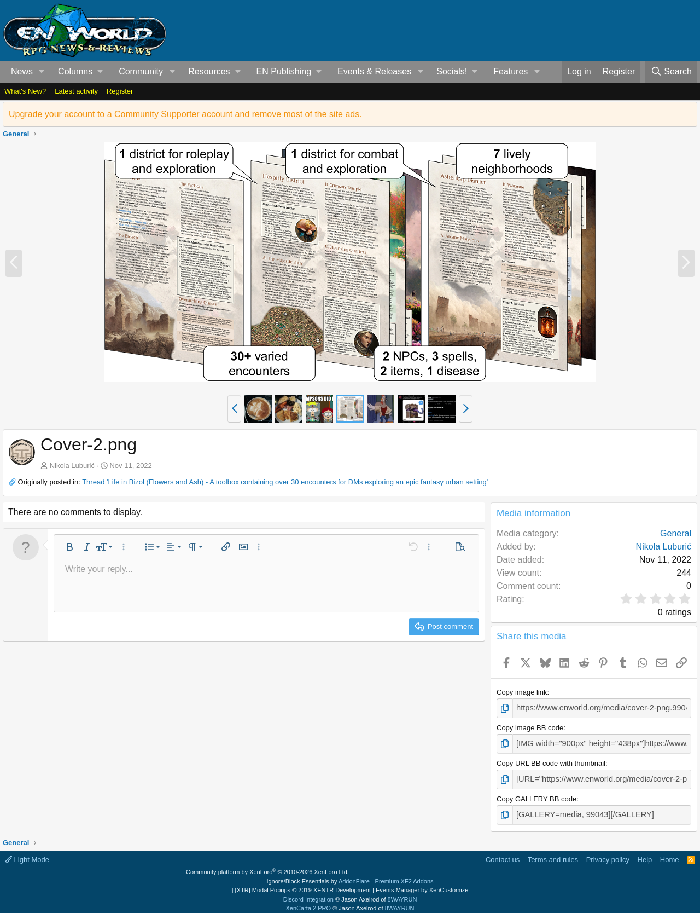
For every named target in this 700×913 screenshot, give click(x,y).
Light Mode (27, 854)
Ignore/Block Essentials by (349, 875)
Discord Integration (308, 894)
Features (510, 71)
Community (141, 71)
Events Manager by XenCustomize (422, 885)
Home (669, 854)
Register (120, 91)
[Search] (671, 72)
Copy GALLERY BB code (536, 795)
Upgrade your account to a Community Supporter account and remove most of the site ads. (185, 114)
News (22, 71)
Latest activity (76, 91)
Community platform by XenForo (267, 867)
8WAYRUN (402, 894)
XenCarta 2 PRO (308, 903)
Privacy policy (607, 854)
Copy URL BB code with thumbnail (551, 760)
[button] (42, 72)
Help (645, 854)
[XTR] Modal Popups (303, 885)
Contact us (503, 854)
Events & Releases (374, 71)
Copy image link (522, 692)
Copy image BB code (530, 727)
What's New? (25, 91)
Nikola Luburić (72, 465)
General (675, 533)
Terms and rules (553, 854)
